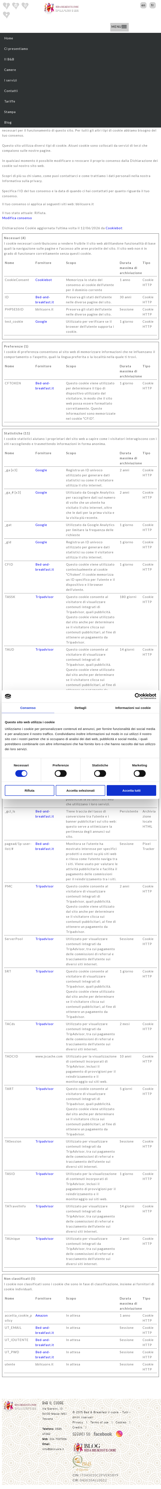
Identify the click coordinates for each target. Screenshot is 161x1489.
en (143, 5)
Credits (77, 1427)
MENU (119, 26)
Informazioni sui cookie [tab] (133, 708)
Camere (10, 70)
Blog (8, 122)
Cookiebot (114, 228)
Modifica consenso (17, 218)
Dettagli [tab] (80, 708)
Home (8, 38)
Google (41, 321)
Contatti (11, 91)
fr (152, 5)
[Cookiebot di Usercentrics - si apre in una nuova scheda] (137, 696)
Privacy (78, 1422)
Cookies (121, 1422)
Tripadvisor (44, 597)
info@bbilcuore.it (53, 1449)
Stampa (10, 112)
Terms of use (99, 1422)
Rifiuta (29, 790)
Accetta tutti (131, 790)
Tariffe (9, 101)
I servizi (10, 80)
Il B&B (9, 59)
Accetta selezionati (80, 790)
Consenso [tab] (28, 708)
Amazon (41, 1315)
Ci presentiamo (16, 49)
